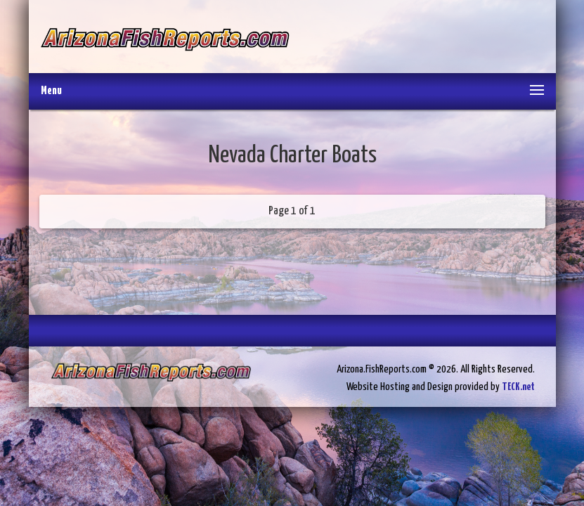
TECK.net (518, 387)
